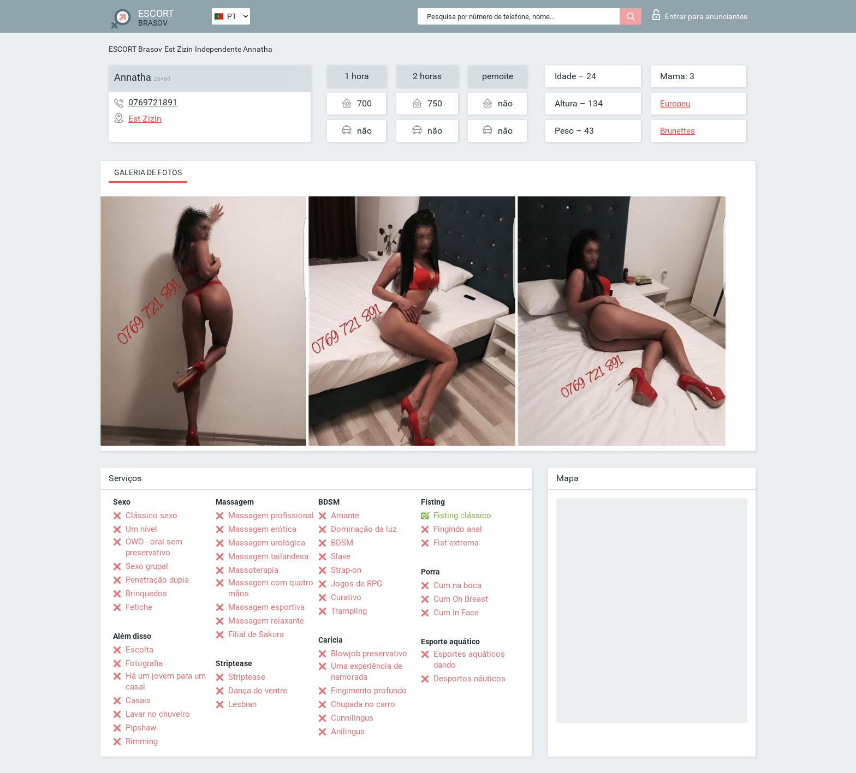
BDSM (342, 543)
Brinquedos (146, 593)
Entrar (699, 15)
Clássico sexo (151, 515)
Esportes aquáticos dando (469, 659)
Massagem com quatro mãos (270, 588)
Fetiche (139, 607)
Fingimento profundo (369, 691)
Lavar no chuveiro (158, 714)
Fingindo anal (457, 529)
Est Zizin (178, 49)
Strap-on (346, 570)
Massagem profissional (271, 515)
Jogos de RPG (356, 584)
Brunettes (677, 131)
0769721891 (152, 102)
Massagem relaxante (266, 621)
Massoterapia (253, 570)
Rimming (142, 741)
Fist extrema (456, 543)
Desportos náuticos (469, 679)
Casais (138, 700)
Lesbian (242, 704)
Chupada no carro (363, 704)
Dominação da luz (363, 529)
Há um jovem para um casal (166, 681)
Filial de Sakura (256, 634)
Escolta (139, 650)
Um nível (141, 529)
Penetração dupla (157, 580)
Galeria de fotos (148, 172)
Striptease (246, 677)
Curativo (346, 597)
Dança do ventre (257, 691)
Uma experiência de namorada (366, 671)
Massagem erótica (262, 529)
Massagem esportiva (266, 607)
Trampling (349, 611)
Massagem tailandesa (268, 556)
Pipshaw (141, 728)
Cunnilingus (352, 718)
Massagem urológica (266, 543)
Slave (340, 556)
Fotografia (144, 663)
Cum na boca (457, 585)
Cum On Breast (460, 599)
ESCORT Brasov (135, 49)
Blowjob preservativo (369, 653)
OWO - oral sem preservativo (154, 547)
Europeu (675, 104)
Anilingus (348, 731)
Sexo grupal (147, 566)
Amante (345, 515)
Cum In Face (456, 613)
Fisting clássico (462, 515)
